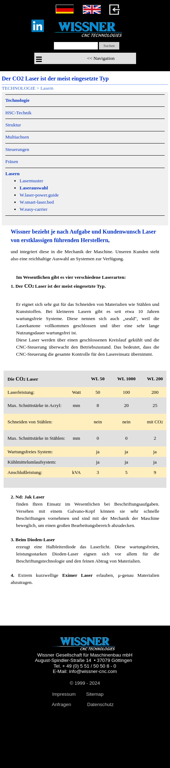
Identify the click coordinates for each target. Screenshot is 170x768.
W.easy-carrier (34, 209)
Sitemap (95, 694)
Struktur (13, 124)
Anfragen (61, 704)
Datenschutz (100, 704)
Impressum (64, 694)
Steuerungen (17, 149)
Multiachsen (17, 137)
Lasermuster (31, 180)
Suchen (109, 46)
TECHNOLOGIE (18, 88)
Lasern (46, 88)
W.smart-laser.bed (37, 202)
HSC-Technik (18, 112)
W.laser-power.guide (39, 195)
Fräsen (11, 161)
